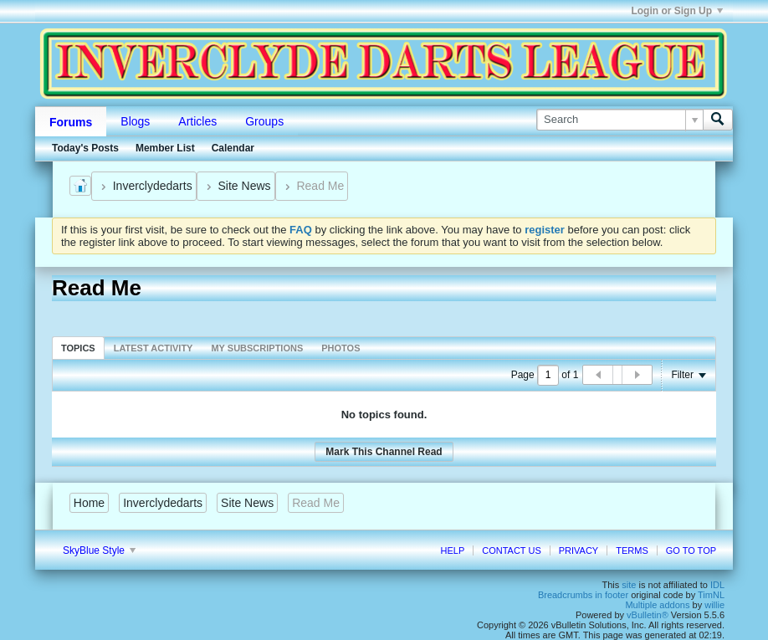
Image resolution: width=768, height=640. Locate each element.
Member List (165, 148)
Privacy (578, 550)
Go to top (691, 550)
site (629, 585)
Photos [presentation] (340, 348)
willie (714, 605)
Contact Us (511, 550)
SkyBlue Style (99, 550)
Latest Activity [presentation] (153, 348)
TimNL (711, 595)
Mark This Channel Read (383, 452)
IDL (717, 585)
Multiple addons (657, 605)
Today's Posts (85, 148)
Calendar (233, 148)
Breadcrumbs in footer (583, 595)
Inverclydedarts (152, 185)
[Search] (619, 120)
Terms (632, 550)
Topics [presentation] (78, 348)
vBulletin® (647, 615)
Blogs (135, 121)
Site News (244, 185)
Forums (70, 122)
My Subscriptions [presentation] (257, 348)
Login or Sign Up (677, 11)
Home (89, 502)
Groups (264, 121)
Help (452, 550)
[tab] (78, 347)
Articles (197, 121)
